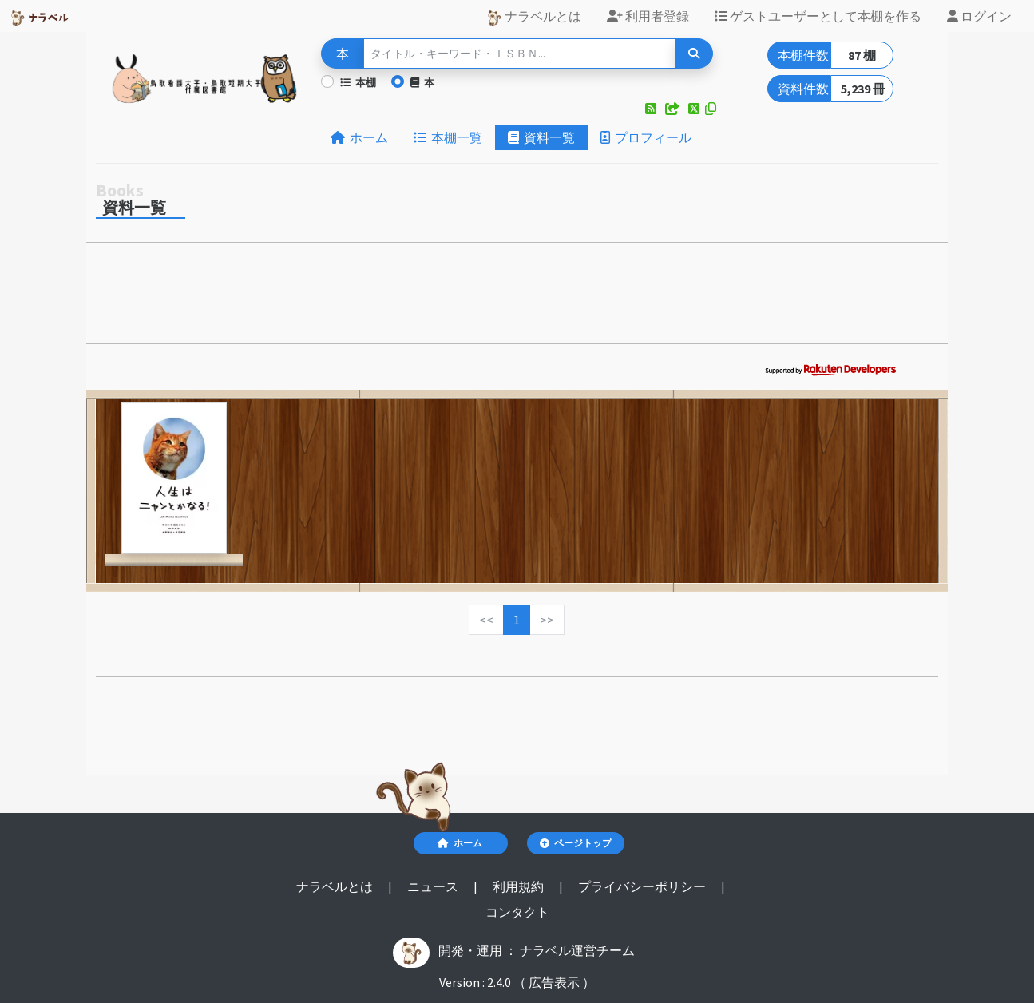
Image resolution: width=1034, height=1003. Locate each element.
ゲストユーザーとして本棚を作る (818, 16)
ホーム (359, 137)
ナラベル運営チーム (577, 950)
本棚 (358, 82)
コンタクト (517, 912)
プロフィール (645, 137)
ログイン (979, 16)
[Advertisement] (517, 298)
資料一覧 (541, 137)
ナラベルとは (533, 17)
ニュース (434, 886)
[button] (652, 109)
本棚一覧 (448, 137)
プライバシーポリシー (643, 886)
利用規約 (519, 886)
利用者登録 (648, 16)
